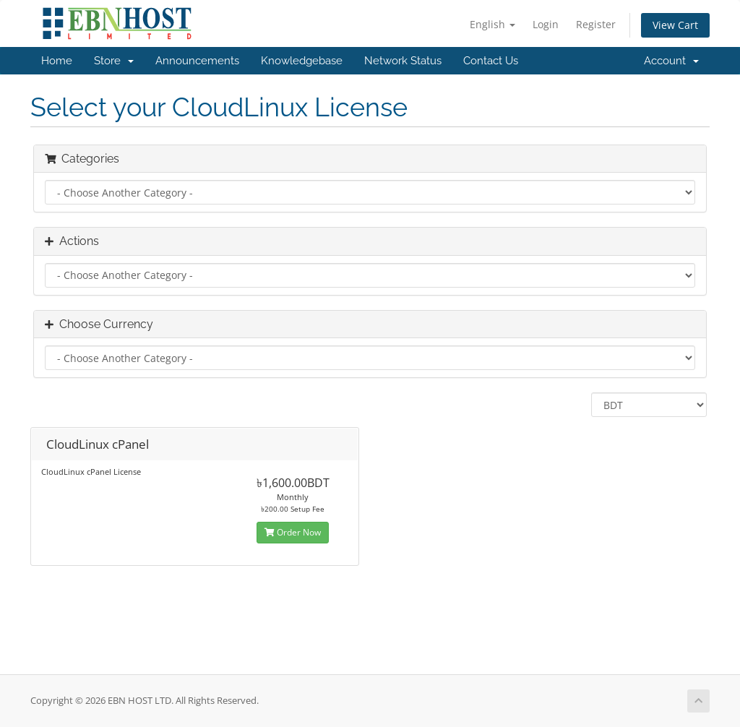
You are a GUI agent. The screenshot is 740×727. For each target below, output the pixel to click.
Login (546, 24)
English (492, 24)
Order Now (292, 532)
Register (596, 24)
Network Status (403, 60)
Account (671, 60)
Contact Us (490, 60)
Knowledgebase (302, 60)
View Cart (675, 25)
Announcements (197, 60)
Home (56, 60)
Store (114, 60)
